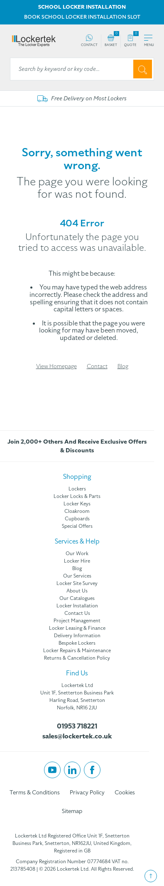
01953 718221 (77, 726)
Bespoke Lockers (77, 643)
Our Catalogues (77, 598)
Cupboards (77, 518)
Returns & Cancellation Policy (77, 658)
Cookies (125, 792)
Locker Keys (77, 503)
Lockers (77, 488)
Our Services (77, 576)
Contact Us (77, 613)
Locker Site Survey (77, 583)
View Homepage (56, 366)
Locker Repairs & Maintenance (77, 650)
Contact (97, 366)
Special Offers (77, 526)
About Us (77, 590)
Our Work (77, 553)
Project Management (77, 620)
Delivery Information (77, 635)
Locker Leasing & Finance (77, 628)
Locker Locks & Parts (77, 496)
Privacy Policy (87, 792)
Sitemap (72, 811)
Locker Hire (77, 561)
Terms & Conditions (35, 792)
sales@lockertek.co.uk (77, 736)
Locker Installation (77, 605)
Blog (122, 366)
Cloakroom (77, 511)
